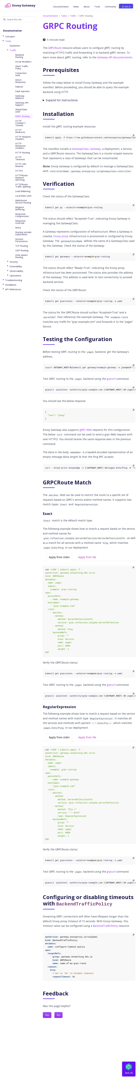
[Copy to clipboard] (133, 135)
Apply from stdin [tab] (59, 557)
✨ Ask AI (126, 6)
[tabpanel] (89, 611)
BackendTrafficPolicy (105, 926)
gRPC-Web (86, 430)
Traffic (73, 15)
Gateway (95, 149)
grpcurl (111, 378)
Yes (47, 1015)
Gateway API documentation (114, 57)
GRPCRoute (55, 48)
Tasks (64, 15)
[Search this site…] (19, 19)
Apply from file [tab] (87, 557)
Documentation (50, 15)
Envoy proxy (60, 236)
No (58, 1015)
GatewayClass (80, 149)
